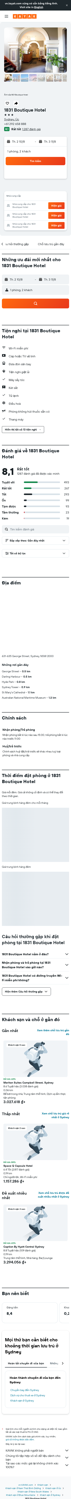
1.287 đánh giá (31, 129)
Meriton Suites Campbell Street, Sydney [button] (28, 1082)
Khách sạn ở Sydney (22, 1400)
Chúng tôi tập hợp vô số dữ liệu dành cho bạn (37, 1457)
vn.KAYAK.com (25, 1484)
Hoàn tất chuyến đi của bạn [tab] (26, 1363)
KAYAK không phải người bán (37, 1450)
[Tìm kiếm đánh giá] (38, 529)
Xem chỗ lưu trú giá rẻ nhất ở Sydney (55, 1115)
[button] (67, 5)
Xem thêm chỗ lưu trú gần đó (53, 1032)
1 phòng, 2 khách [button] (19, 151)
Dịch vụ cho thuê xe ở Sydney (27, 1395)
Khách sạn (42, 1484)
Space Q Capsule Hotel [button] (18, 1165)
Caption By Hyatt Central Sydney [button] (23, 1246)
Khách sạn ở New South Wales (33, 1491)
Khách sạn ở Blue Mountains (20, 1495)
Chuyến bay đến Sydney (24, 1390)
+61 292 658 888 (15, 124)
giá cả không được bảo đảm (20, 1439)
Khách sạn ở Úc (53, 1488)
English (38, 7)
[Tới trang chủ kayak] (25, 16)
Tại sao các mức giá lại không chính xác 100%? (37, 1465)
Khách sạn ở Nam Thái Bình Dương (23, 1488)
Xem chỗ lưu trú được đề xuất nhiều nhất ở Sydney (53, 1194)
